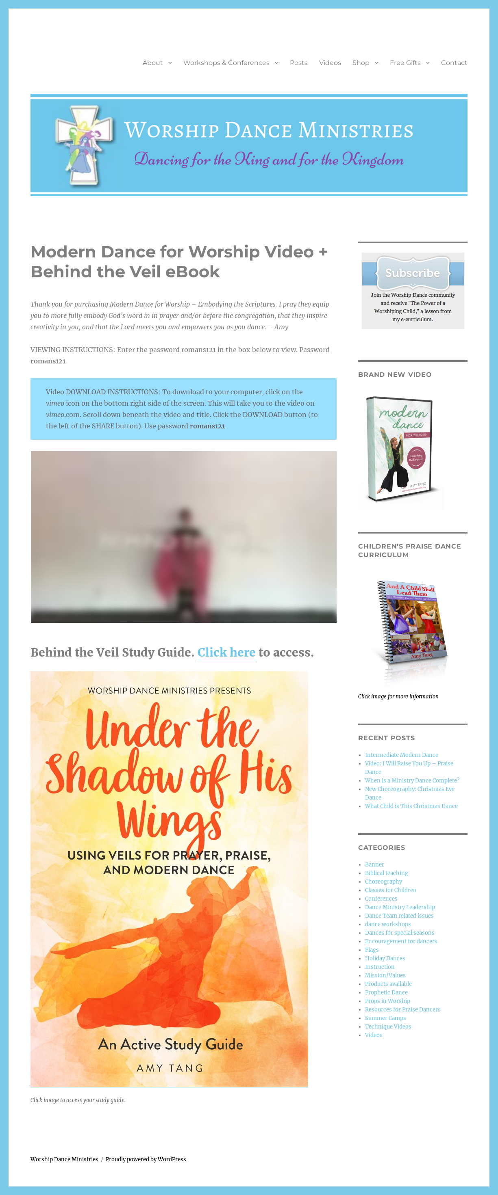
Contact (454, 63)
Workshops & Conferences (226, 63)
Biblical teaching (386, 873)
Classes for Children (391, 890)
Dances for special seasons (400, 932)
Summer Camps (385, 1018)
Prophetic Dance (386, 992)
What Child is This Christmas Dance (411, 806)
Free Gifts (405, 63)
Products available (388, 984)
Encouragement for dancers (401, 941)
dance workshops (388, 924)
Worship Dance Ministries (64, 1159)
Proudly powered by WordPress (146, 1159)
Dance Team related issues (399, 915)
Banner (374, 864)
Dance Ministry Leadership (400, 907)
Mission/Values (385, 975)
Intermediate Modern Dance (401, 755)
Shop (361, 63)
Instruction (380, 967)
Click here (227, 652)
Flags (372, 949)
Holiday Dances (385, 958)
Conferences (381, 898)
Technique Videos (388, 1026)
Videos (330, 63)
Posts (299, 63)
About (153, 63)
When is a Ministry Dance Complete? (412, 780)
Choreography (383, 881)
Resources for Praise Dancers (403, 1009)
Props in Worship (387, 1001)
